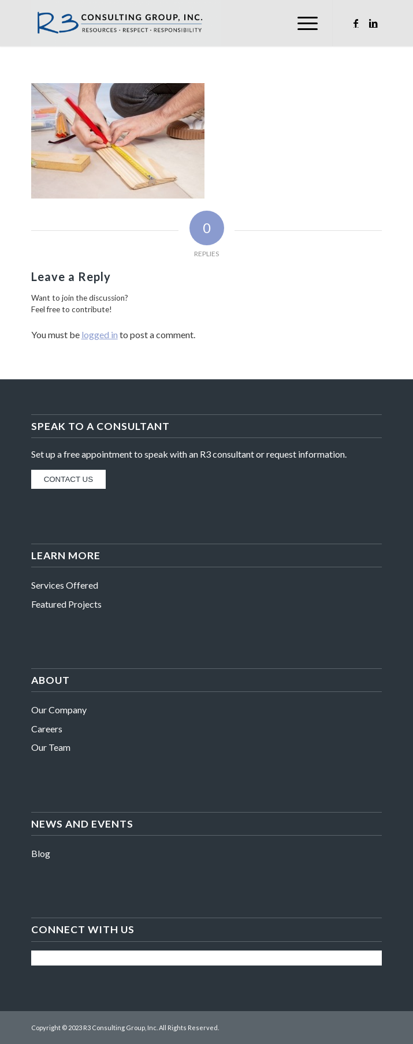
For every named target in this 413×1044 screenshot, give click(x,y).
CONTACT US (68, 479)
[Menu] (302, 23)
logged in (99, 334)
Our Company (59, 709)
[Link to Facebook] (355, 23)
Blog (40, 853)
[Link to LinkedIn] (373, 23)
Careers (46, 728)
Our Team (50, 747)
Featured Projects (66, 603)
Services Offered (64, 584)
